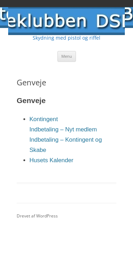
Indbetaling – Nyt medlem (63, 129)
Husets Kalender (51, 160)
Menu (66, 56)
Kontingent (43, 119)
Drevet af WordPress (37, 216)
